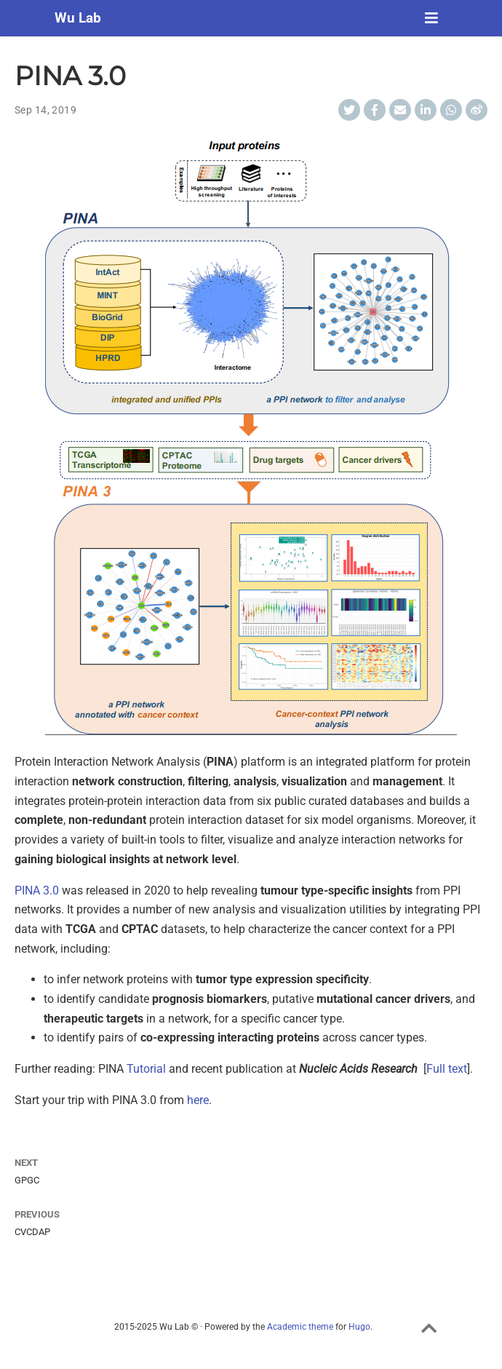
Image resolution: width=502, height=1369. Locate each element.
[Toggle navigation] (431, 18)
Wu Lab (78, 17)
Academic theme (300, 1327)
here (198, 1100)
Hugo (359, 1327)
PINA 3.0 (37, 890)
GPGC (27, 1180)
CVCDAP (32, 1231)
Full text (446, 1069)
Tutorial (146, 1069)
